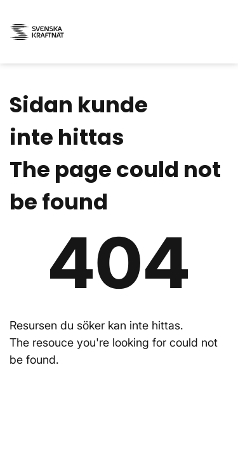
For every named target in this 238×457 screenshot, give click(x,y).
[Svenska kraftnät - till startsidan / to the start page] (38, 32)
